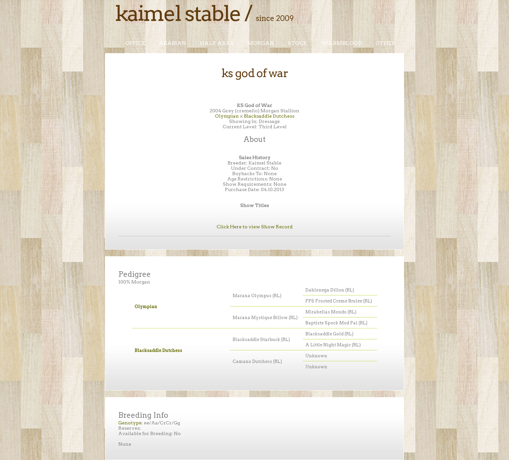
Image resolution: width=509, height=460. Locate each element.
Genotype (130, 422)
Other (385, 43)
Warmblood (341, 43)
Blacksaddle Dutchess (269, 116)
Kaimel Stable (178, 13)
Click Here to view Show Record (255, 226)
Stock (297, 43)
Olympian (227, 116)
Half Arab (217, 43)
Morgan (260, 43)
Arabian (172, 43)
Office (135, 43)
